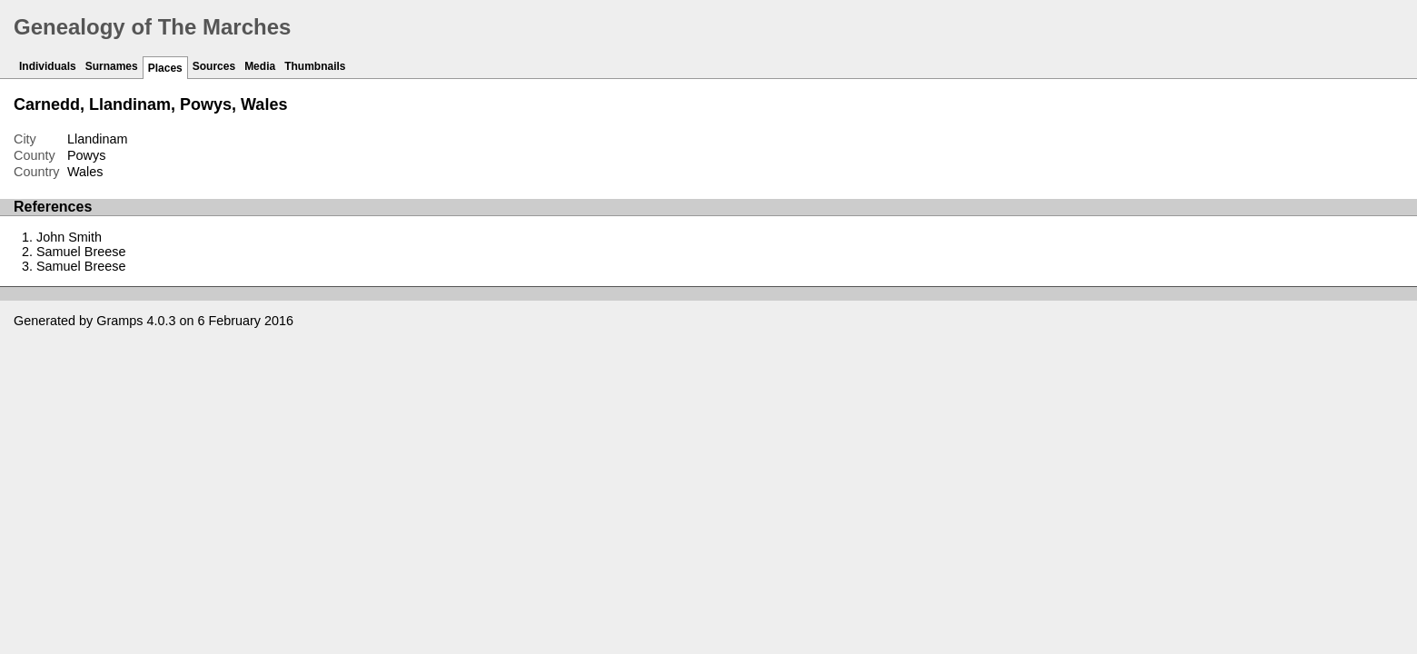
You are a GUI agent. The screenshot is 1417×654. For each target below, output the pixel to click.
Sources (214, 66)
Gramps (119, 320)
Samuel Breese (80, 251)
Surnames (111, 66)
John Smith (69, 237)
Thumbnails (314, 66)
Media (259, 66)
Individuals (47, 66)
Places (165, 68)
